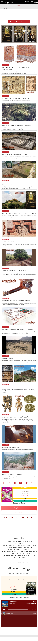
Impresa (25, 502)
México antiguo (5, 65)
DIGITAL (14, 598)
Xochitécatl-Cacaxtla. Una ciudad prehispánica (19, 125)
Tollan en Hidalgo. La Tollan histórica (16, 154)
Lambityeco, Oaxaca (9, 246)
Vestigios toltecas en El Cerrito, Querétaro (17, 305)
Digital (25, 504)
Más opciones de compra (19, 512)
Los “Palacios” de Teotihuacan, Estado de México (19, 333)
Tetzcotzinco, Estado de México (13, 478)
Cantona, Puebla (8, 362)
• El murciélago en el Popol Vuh (19, 553)
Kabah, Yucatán (7, 391)
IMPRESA (13, 596)
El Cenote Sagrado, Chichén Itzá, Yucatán (17, 421)
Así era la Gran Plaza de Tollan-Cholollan (17, 98)
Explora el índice (19, 516)
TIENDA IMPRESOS (29, 1)
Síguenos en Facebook (19, 572)
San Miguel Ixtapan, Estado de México (15, 274)
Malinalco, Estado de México (12, 451)
